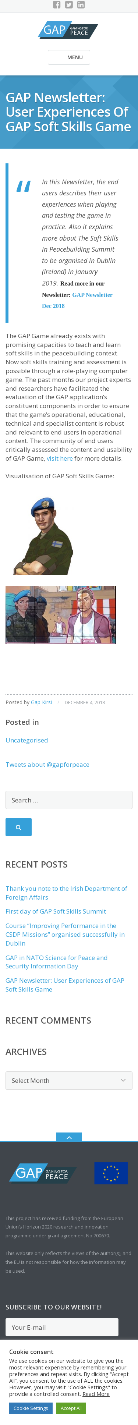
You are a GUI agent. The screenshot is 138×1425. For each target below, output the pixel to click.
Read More (96, 1393)
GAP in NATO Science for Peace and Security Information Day (57, 962)
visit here (59, 458)
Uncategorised (27, 740)
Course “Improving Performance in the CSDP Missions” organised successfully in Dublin (65, 934)
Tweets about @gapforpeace (47, 764)
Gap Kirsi (41, 702)
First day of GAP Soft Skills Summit (56, 911)
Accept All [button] (71, 1408)
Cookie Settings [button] (31, 1408)
